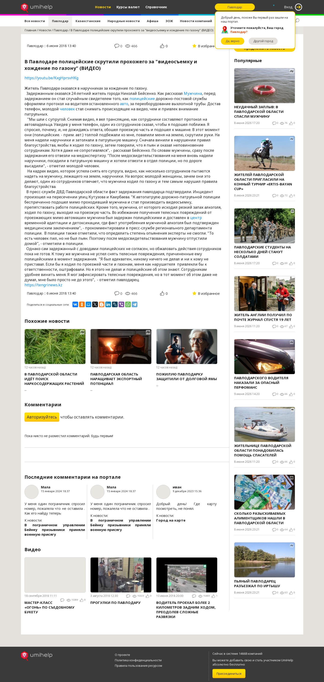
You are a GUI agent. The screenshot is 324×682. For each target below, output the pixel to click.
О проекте (122, 655)
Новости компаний (196, 21)
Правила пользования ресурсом (138, 665)
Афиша (152, 21)
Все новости (34, 21)
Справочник (156, 7)
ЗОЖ (169, 21)
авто (124, 103)
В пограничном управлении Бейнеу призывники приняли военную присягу (54, 529)
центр (196, 217)
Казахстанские (88, 21)
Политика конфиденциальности (138, 660)
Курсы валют (128, 7)
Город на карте (170, 520)
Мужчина (193, 93)
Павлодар (60, 21)
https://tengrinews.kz (43, 284)
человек (67, 109)
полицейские (142, 98)
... (55, 382)
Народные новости (124, 21)
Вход (288, 7)
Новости (103, 7)
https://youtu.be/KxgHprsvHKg (51, 77)
